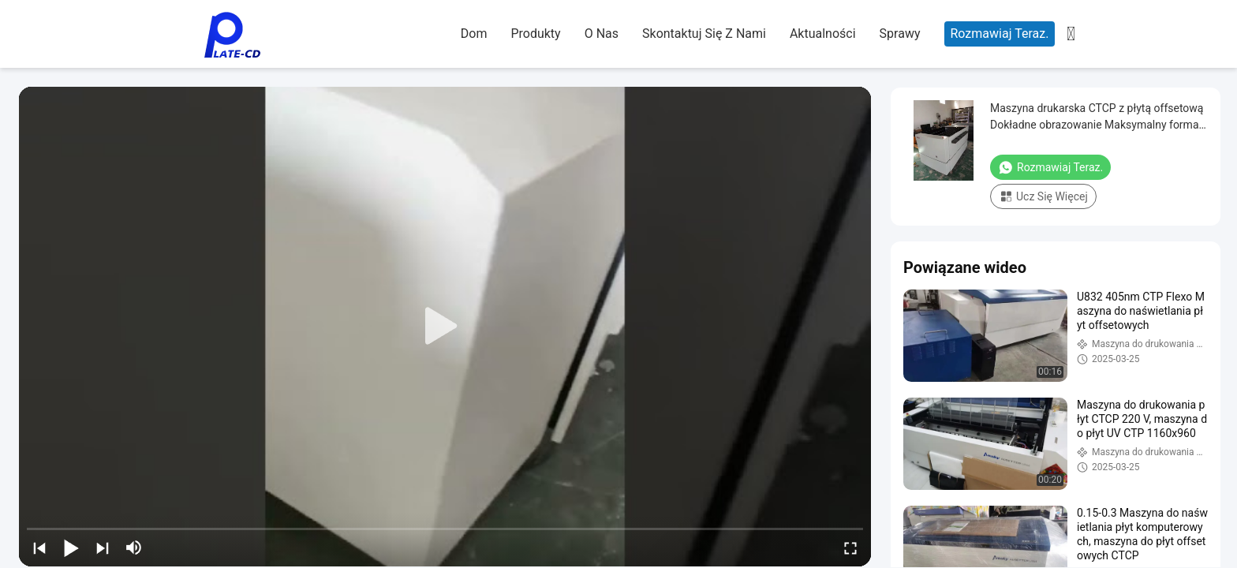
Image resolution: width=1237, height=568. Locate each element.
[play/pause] (71, 547)
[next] (102, 547)
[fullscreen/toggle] (850, 547)
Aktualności (823, 33)
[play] (445, 326)
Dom (474, 33)
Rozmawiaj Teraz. (1000, 33)
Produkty (535, 33)
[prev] (39, 547)
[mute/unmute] (134, 547)
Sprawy (900, 33)
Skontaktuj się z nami (704, 33)
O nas (601, 33)
